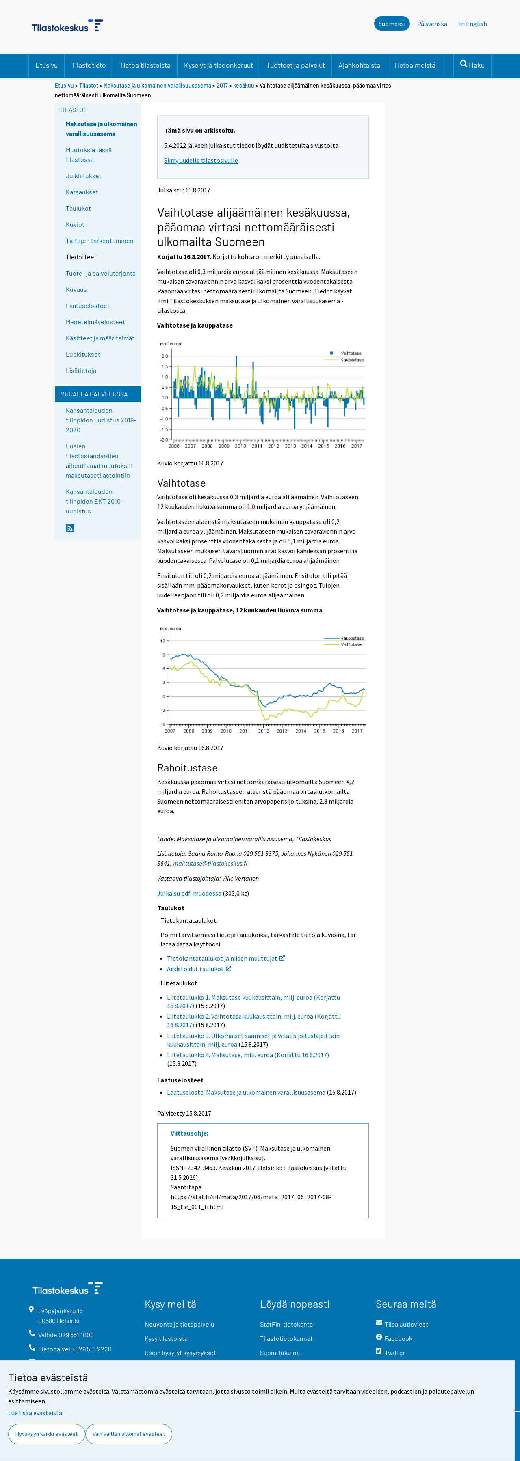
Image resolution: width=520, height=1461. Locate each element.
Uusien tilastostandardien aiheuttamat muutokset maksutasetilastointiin (99, 460)
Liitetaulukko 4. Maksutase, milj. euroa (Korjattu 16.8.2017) (248, 1055)
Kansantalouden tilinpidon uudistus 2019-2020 (101, 419)
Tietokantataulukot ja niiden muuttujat (226, 958)
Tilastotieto (88, 64)
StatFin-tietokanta (286, 1324)
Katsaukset (82, 192)
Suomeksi (392, 23)
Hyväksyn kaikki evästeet (46, 1433)
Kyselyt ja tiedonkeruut (218, 64)
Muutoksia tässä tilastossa (89, 154)
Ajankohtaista (359, 64)
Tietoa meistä (415, 64)
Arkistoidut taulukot (199, 969)
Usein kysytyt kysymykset (180, 1352)
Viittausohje (189, 1133)
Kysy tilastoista (166, 1338)
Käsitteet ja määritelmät (100, 338)
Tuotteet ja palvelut (295, 64)
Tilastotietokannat (286, 1338)
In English (473, 23)
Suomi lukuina (280, 1352)
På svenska (432, 23)
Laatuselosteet (88, 305)
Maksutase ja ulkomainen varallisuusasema (157, 85)
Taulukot (78, 208)
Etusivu (46, 64)
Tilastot (88, 85)
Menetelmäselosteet (95, 321)
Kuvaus (76, 289)
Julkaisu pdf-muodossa (189, 893)
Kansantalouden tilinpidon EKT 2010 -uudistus (95, 501)
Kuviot (75, 224)
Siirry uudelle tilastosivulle (201, 160)
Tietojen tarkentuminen (100, 240)
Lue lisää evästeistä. (35, 1413)
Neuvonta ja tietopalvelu (179, 1324)
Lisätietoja (81, 370)
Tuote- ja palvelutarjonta (101, 273)
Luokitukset (83, 354)
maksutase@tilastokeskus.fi (210, 863)
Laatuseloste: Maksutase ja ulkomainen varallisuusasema (246, 1092)
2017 (222, 85)
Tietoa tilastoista (145, 64)
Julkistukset (84, 175)
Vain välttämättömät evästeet (129, 1433)
